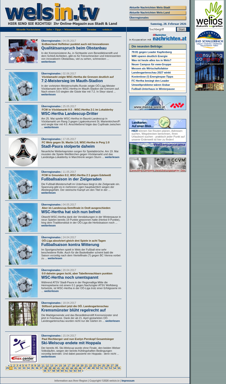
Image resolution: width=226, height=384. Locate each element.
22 (90, 365)
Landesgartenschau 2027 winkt (151, 72)
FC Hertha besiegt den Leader (150, 80)
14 (56, 365)
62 (71, 371)
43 (67, 368)
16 (64, 365)
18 (73, 365)
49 (93, 368)
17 (69, 365)
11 (43, 365)
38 (45, 368)
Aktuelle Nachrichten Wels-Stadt (149, 7)
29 (7, 368)
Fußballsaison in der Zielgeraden (71, 179)
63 (75, 371)
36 (36, 368)
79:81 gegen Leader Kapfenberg (152, 52)
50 (97, 368)
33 (24, 368)
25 (103, 365)
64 (79, 371)
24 (99, 365)
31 (15, 368)
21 (86, 365)
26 (107, 365)
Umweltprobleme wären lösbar (151, 84)
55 (119, 368)
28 (116, 365)
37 (41, 368)
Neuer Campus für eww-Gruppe (151, 64)
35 (32, 368)
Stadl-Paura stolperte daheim (68, 146)
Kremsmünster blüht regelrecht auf (73, 310)
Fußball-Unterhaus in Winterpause (153, 88)
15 (60, 365)
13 (51, 365)
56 (44, 371)
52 (106, 368)
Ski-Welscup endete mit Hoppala (71, 343)
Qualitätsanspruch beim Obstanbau (73, 48)
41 (58, 368)
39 (50, 368)
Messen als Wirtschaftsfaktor (150, 68)
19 (77, 365)
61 (66, 371)
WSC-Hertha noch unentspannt (69, 277)
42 (63, 368)
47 (84, 368)
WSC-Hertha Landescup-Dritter (69, 114)
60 (62, 371)
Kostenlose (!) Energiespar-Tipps (152, 76)
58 (53, 371)
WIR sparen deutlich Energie (150, 56)
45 (76, 368)
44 (71, 368)
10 (38, 365)
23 (95, 365)
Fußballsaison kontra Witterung (70, 245)
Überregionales (139, 17)
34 (28, 368)
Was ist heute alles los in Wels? (151, 60)
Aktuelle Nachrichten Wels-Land (149, 12)
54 (114, 368)
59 (57, 371)
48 (88, 368)
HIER (135, 130)
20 (82, 365)
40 (54, 368)
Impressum (128, 380)
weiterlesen (48, 61)
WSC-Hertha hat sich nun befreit (70, 212)
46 (80, 368)
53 (110, 368)
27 (112, 365)
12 (47, 365)
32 (19, 368)
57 (49, 371)
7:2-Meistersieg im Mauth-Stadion (72, 81)
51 (101, 368)
